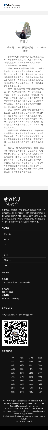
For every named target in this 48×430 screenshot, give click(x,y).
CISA (5, 250)
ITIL (4, 244)
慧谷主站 (6, 234)
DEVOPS (6, 260)
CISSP (5, 255)
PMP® (5, 239)
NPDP (5, 265)
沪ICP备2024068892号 (24, 421)
